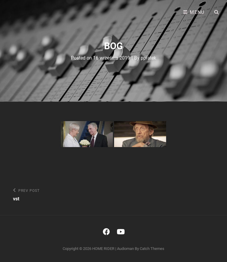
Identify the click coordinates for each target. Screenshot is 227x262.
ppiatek (148, 58)
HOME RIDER (103, 248)
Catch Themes (152, 248)
